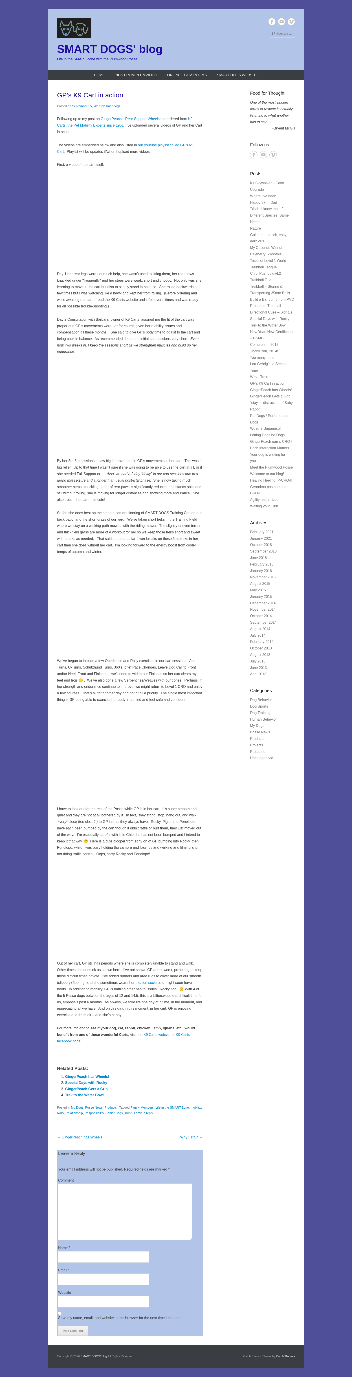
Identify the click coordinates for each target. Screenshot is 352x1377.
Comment (66, 1180)
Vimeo (291, 21)
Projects (256, 745)
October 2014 (261, 616)
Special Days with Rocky (86, 1083)
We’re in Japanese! (265, 428)
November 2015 (263, 577)
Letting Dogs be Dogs (267, 435)
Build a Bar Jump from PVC (272, 299)
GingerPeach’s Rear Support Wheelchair (133, 119)
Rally (60, 1113)
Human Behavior (263, 719)
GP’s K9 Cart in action (90, 95)
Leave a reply (143, 1113)
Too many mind (262, 358)
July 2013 (258, 661)
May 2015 (258, 590)
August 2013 (260, 655)
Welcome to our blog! (267, 474)
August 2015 (260, 583)
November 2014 (263, 609)
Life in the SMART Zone (172, 1107)
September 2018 (263, 551)
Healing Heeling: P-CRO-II (271, 480)
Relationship (74, 1113)
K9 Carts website (157, 1035)
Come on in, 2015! (264, 344)
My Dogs (77, 1107)
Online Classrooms (187, 75)
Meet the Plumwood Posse (271, 467)
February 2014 (261, 642)
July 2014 (258, 635)
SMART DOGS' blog (110, 49)
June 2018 (258, 558)
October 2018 (261, 545)
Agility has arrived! (264, 500)
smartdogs (113, 106)
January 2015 (261, 597)
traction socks (146, 983)
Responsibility (94, 1113)
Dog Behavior (261, 700)
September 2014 (263, 622)
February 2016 (261, 564)
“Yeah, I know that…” (267, 209)
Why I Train (191, 1137)
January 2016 (261, 571)
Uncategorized (261, 758)
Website (64, 1292)
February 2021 (261, 532)
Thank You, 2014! (264, 351)
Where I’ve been (263, 196)
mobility (196, 1107)
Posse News (94, 1107)
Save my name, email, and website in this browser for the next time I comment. (120, 1318)
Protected (257, 752)
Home (99, 75)
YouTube (281, 21)
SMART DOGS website (237, 75)
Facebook (272, 21)
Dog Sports (259, 706)
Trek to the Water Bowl (84, 1095)
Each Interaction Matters (269, 448)
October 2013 (261, 648)
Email (64, 1270)
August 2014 (260, 629)
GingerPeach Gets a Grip (86, 1089)
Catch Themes (285, 1356)
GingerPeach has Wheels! (87, 1077)
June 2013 (258, 668)
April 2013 (258, 674)
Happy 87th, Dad (263, 202)
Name (64, 1248)
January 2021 (261, 538)
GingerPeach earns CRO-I (271, 441)
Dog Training (260, 713)
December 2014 (263, 603)
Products (110, 1107)
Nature (255, 228)
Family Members (142, 1107)
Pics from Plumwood (136, 75)
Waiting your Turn (264, 506)
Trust (127, 1113)
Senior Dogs (114, 1113)
